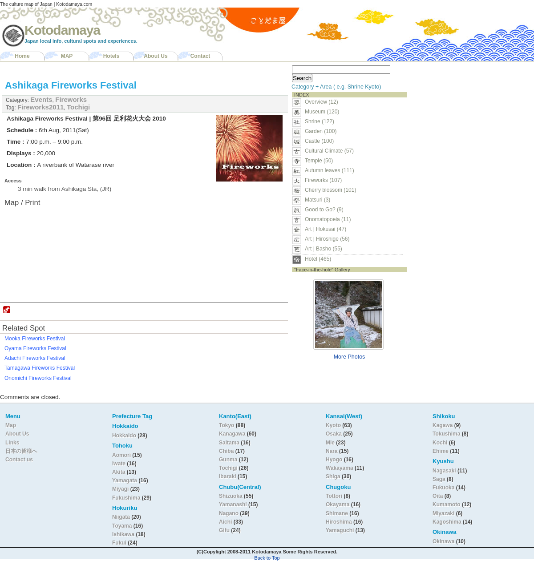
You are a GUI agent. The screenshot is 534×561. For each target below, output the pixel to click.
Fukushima (127, 498)
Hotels (111, 56)
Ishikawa (124, 534)
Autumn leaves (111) (329, 170)
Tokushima (446, 434)
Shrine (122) (319, 121)
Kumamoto (447, 504)
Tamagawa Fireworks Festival (39, 368)
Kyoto (333, 425)
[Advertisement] (466, 118)
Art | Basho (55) (323, 249)
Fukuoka (443, 487)
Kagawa (443, 425)
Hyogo (334, 459)
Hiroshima (339, 522)
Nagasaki (444, 471)
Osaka (334, 434)
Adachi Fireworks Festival (34, 358)
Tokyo (227, 425)
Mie (330, 443)
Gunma (228, 459)
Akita (119, 472)
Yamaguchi (340, 530)
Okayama (337, 504)
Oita (438, 496)
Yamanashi (233, 504)
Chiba (226, 451)
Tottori (334, 496)
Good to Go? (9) (324, 209)
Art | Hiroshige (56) (327, 239)
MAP (67, 56)
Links (12, 443)
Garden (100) (320, 131)
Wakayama (339, 468)
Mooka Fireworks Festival (34, 338)
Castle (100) (319, 141)
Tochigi (78, 107)
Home (22, 56)
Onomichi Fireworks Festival (38, 378)
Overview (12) (321, 102)
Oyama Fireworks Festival (35, 348)
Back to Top (266, 558)
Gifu (224, 530)
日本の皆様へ (21, 451)
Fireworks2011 (40, 107)
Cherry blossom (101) (330, 190)
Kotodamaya (62, 30)
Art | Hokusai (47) (325, 229)
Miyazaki (443, 513)
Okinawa (443, 541)
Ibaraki (227, 476)
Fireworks (71, 99)
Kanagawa (232, 434)
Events (41, 99)
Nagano (229, 513)
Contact (200, 56)
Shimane (337, 513)
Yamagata (125, 480)
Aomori (122, 455)
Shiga (333, 476)
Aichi (225, 522)
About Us (155, 56)
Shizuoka (231, 496)
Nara (332, 451)
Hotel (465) (318, 259)
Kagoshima (447, 522)
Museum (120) (324, 112)
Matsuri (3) (317, 200)
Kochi (440, 443)
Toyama (122, 526)
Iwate (118, 463)
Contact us (19, 459)
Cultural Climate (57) (329, 151)
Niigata (121, 517)
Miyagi (121, 489)
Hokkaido (124, 435)
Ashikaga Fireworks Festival (71, 85)
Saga (439, 479)
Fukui (120, 543)
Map (10, 425)
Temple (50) (319, 160)
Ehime (441, 451)
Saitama (229, 443)
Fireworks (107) (323, 180)
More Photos (349, 357)
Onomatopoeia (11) (328, 219)
